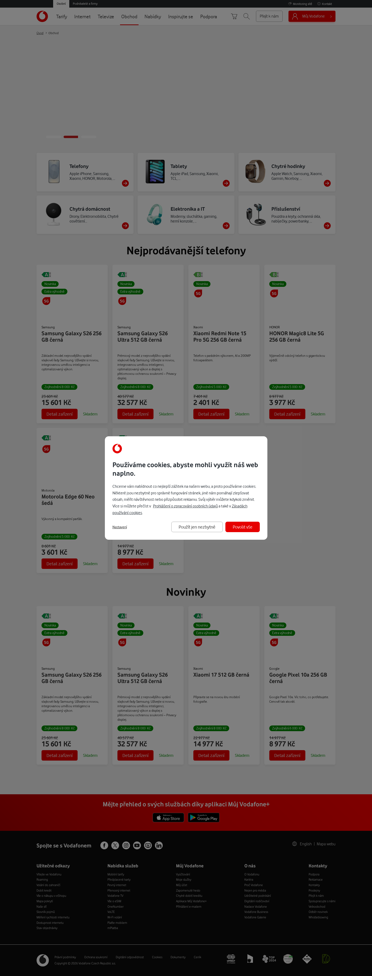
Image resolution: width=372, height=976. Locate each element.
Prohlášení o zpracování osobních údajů (185, 505)
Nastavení (119, 527)
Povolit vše (242, 527)
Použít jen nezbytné (197, 527)
